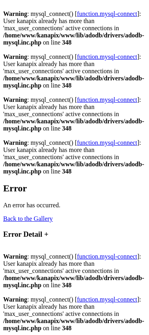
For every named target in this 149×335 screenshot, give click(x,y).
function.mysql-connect (107, 13)
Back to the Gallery (28, 218)
